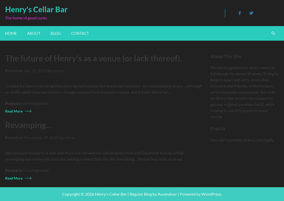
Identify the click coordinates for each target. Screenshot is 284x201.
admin (58, 70)
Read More (13, 111)
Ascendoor (167, 194)
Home (11, 33)
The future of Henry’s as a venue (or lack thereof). (93, 58)
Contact (80, 33)
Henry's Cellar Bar (36, 9)
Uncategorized (36, 103)
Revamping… (28, 125)
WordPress (211, 194)
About (33, 33)
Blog (56, 33)
